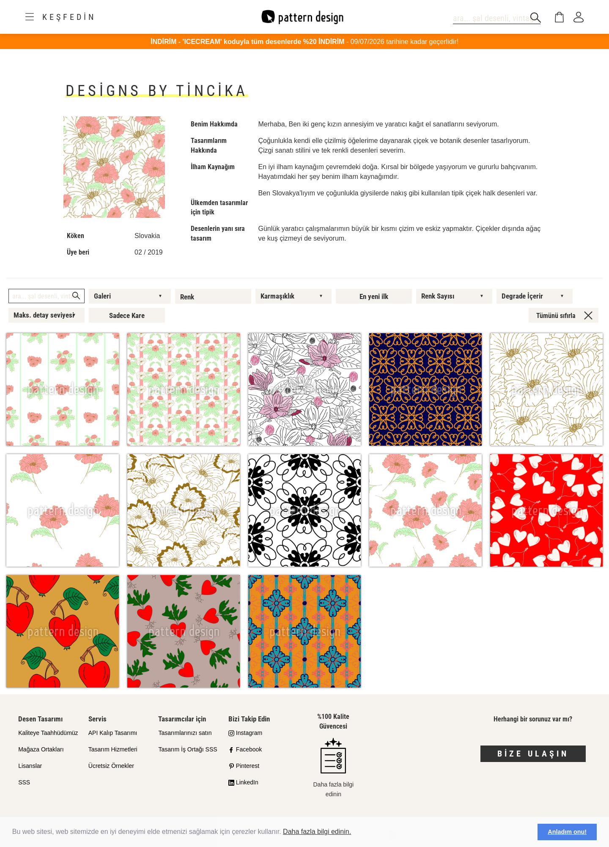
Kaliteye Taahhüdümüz (48, 732)
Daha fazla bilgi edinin (333, 767)
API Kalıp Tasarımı (112, 732)
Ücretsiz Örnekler (111, 765)
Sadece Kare (127, 315)
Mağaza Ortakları (40, 749)
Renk (187, 297)
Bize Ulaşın (533, 753)
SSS (24, 782)
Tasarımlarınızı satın (184, 732)
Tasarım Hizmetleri (112, 749)
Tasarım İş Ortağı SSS (187, 749)
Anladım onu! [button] (567, 831)
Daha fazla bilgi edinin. (317, 831)
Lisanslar (30, 765)
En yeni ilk (373, 296)
